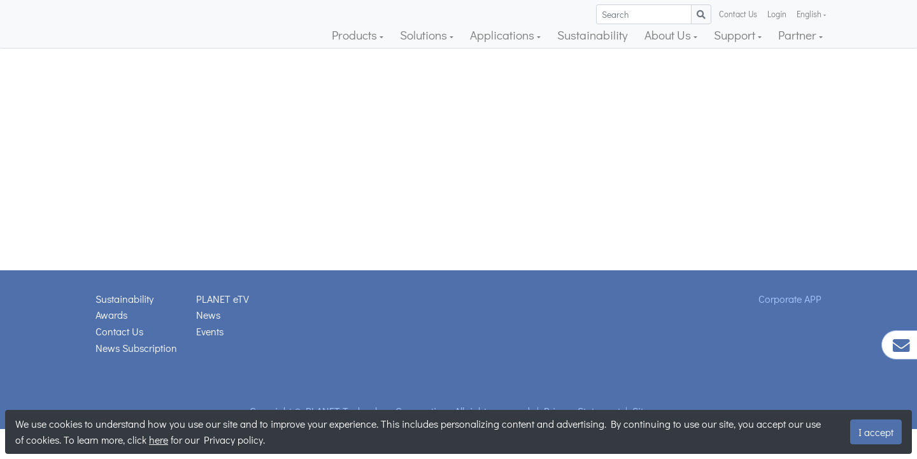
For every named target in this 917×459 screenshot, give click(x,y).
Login (776, 14)
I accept (875, 432)
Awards (111, 314)
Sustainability (592, 35)
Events (210, 331)
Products (356, 35)
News (208, 314)
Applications (503, 35)
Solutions (425, 35)
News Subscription (136, 347)
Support (736, 35)
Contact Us (738, 14)
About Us (668, 35)
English (810, 14)
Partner (798, 35)
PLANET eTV (222, 298)
